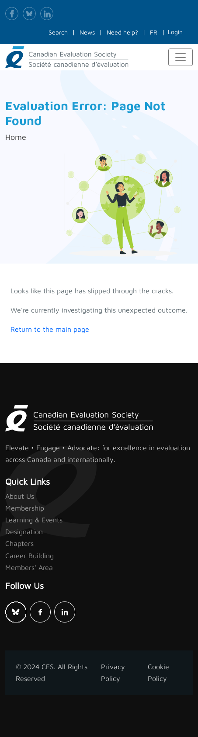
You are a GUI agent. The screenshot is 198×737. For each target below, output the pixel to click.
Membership (24, 508)
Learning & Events (34, 520)
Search (58, 32)
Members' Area (29, 567)
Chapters (19, 543)
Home (15, 137)
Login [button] (175, 31)
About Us (19, 496)
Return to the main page (49, 329)
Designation (24, 531)
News (87, 32)
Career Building (29, 556)
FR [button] (153, 32)
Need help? (122, 32)
